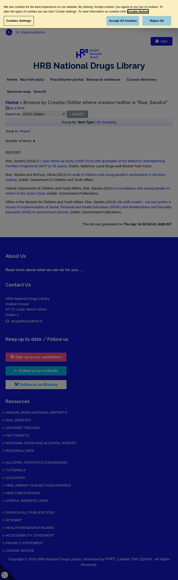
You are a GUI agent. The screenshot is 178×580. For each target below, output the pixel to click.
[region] (89, 14)
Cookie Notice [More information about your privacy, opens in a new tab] (138, 11)
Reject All (157, 20)
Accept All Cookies (123, 20)
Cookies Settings (18, 20)
